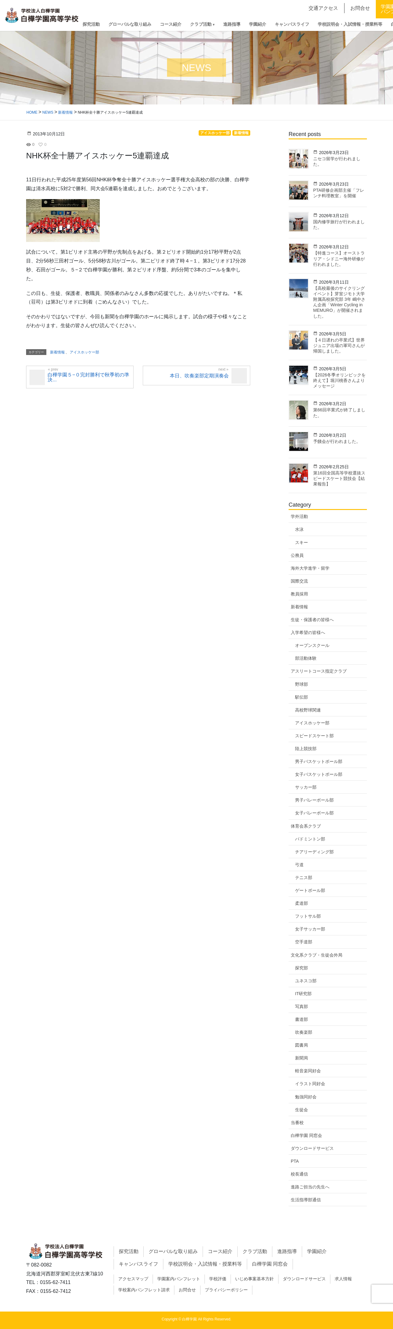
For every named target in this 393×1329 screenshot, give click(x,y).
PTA (295, 1161)
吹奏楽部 (303, 1032)
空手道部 (303, 941)
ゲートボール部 (310, 890)
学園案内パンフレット (178, 1278)
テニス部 (303, 877)
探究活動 (128, 1251)
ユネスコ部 (306, 980)
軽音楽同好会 (308, 1070)
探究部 (301, 967)
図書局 (301, 1045)
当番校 (297, 1122)
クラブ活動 (255, 1251)
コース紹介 (220, 1251)
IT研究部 (303, 993)
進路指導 (287, 1251)
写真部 (301, 1006)
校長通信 (299, 1174)
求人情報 (343, 1278)
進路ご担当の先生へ (310, 1186)
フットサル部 (308, 916)
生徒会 (301, 1109)
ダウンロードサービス (312, 1148)
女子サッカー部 (310, 929)
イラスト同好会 (310, 1083)
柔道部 (301, 903)
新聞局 (301, 1057)
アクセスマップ (133, 1278)
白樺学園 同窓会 (306, 1135)
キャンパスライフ (138, 1264)
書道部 (301, 1019)
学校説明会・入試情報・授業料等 (205, 1264)
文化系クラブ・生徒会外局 (316, 955)
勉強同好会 (306, 1096)
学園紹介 (317, 1251)
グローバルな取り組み (173, 1251)
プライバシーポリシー (226, 1289)
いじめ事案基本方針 (254, 1278)
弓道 (299, 864)
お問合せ (187, 1289)
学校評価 (217, 1278)
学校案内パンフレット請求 (144, 1289)
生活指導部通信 (306, 1199)
